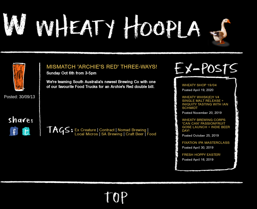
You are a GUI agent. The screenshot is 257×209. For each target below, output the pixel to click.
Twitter (26, 131)
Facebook (13, 131)
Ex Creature (85, 130)
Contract (106, 130)
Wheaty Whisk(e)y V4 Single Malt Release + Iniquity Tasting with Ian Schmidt (205, 102)
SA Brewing (111, 134)
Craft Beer (135, 134)
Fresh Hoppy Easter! (201, 155)
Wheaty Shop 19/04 (199, 85)
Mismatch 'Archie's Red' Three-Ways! (101, 66)
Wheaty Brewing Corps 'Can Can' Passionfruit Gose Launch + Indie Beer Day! (206, 125)
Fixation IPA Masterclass (206, 143)
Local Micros (86, 134)
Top (115, 198)
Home (14, 24)
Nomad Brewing (132, 130)
